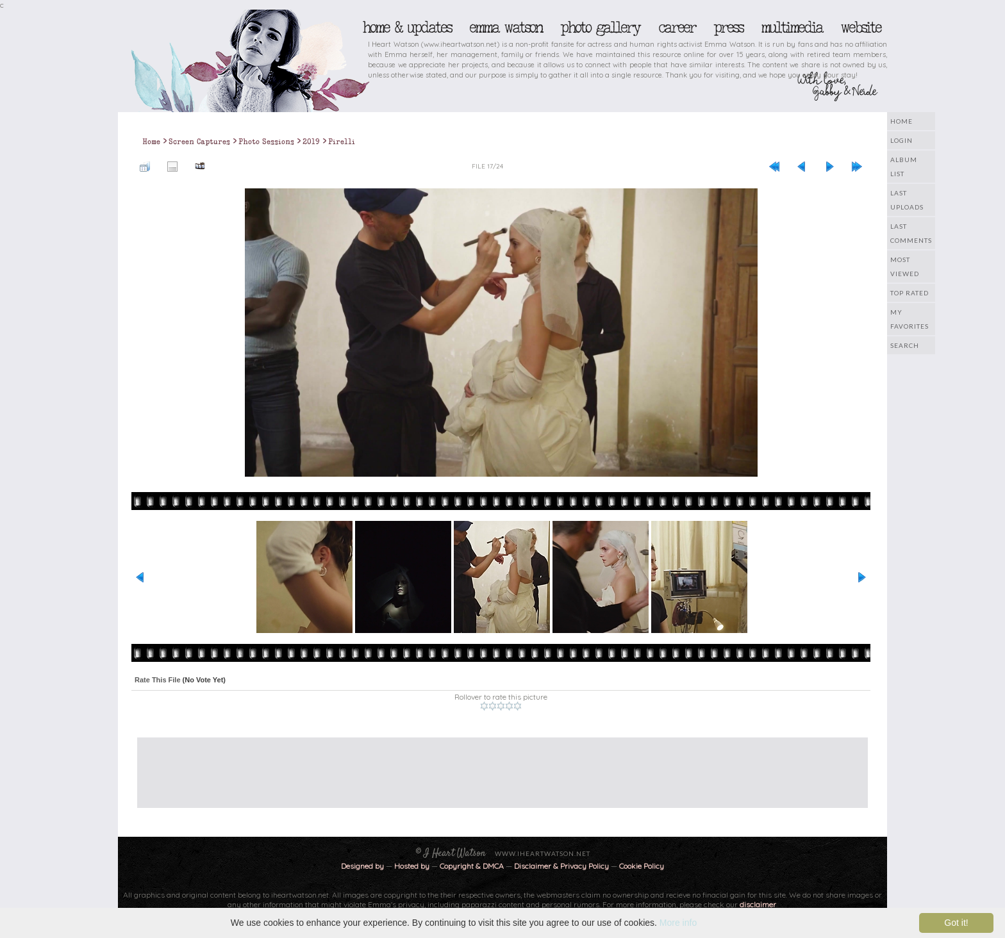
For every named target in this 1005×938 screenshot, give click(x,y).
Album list (903, 166)
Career (676, 27)
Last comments (911, 233)
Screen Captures (199, 141)
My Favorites (909, 319)
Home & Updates (406, 27)
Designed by (362, 866)
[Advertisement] (493, 766)
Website (860, 27)
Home (901, 121)
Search (904, 345)
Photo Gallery (600, 27)
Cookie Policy (641, 866)
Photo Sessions (266, 141)
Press (728, 27)
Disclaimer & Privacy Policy (562, 866)
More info (678, 922)
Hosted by (411, 866)
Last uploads (907, 200)
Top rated (909, 293)
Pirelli (341, 141)
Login (901, 140)
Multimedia (791, 27)
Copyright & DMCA (472, 866)
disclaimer (758, 904)
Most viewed (904, 266)
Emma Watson (505, 27)
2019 (311, 141)
